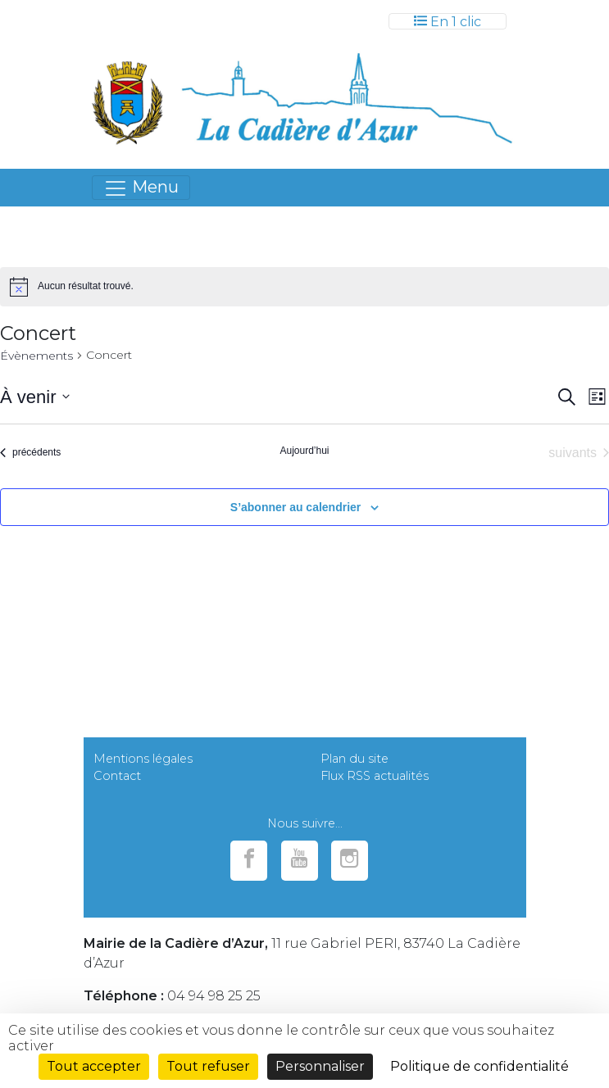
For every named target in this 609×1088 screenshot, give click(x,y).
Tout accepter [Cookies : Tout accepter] (94, 1066)
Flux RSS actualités (374, 775)
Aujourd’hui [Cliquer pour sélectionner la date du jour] (304, 450)
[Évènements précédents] (30, 453)
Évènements (36, 355)
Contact (117, 775)
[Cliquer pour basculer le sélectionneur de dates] (35, 396)
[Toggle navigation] (448, 21)
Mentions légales (143, 758)
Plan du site (354, 758)
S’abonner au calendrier (295, 507)
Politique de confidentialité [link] (479, 1066)
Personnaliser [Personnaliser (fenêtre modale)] (320, 1066)
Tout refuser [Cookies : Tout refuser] (208, 1066)
